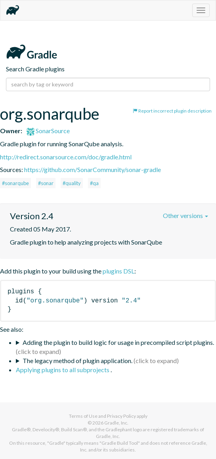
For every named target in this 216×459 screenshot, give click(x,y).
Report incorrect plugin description (172, 111)
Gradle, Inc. (116, 423)
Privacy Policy (121, 416)
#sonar (46, 183)
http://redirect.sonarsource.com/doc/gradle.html (66, 157)
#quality (72, 183)
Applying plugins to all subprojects (63, 369)
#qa (94, 183)
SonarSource (48, 130)
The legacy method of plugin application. (77, 360)
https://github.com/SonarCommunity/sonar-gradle (92, 169)
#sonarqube (15, 183)
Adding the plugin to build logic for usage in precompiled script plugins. (118, 342)
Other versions (185, 215)
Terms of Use (83, 416)
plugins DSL (118, 271)
